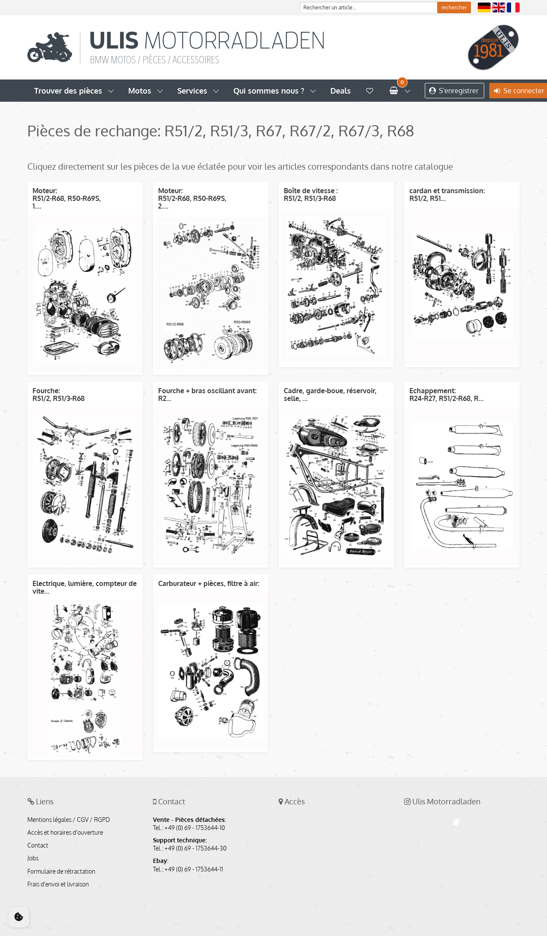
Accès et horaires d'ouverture (65, 832)
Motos (139, 90)
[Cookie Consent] (19, 917)
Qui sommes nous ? (268, 90)
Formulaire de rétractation (61, 871)
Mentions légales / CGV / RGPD (68, 819)
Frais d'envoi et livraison (58, 884)
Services (192, 90)
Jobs (32, 858)
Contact (37, 845)
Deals (340, 90)
